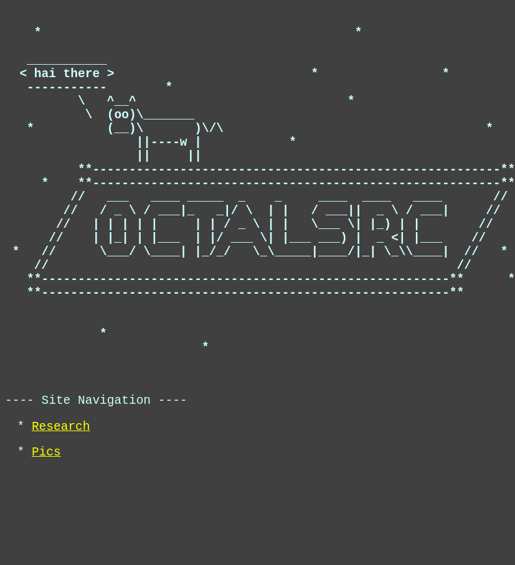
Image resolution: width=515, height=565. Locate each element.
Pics (46, 544)
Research (61, 515)
